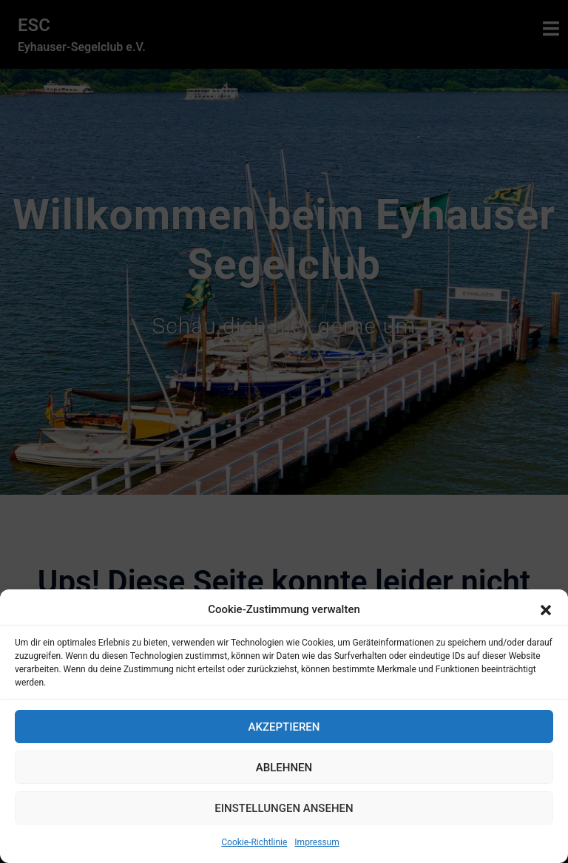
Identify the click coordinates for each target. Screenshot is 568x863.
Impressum (316, 842)
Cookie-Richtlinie (254, 842)
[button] (545, 610)
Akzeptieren (284, 727)
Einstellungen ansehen (283, 808)
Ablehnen (284, 767)
